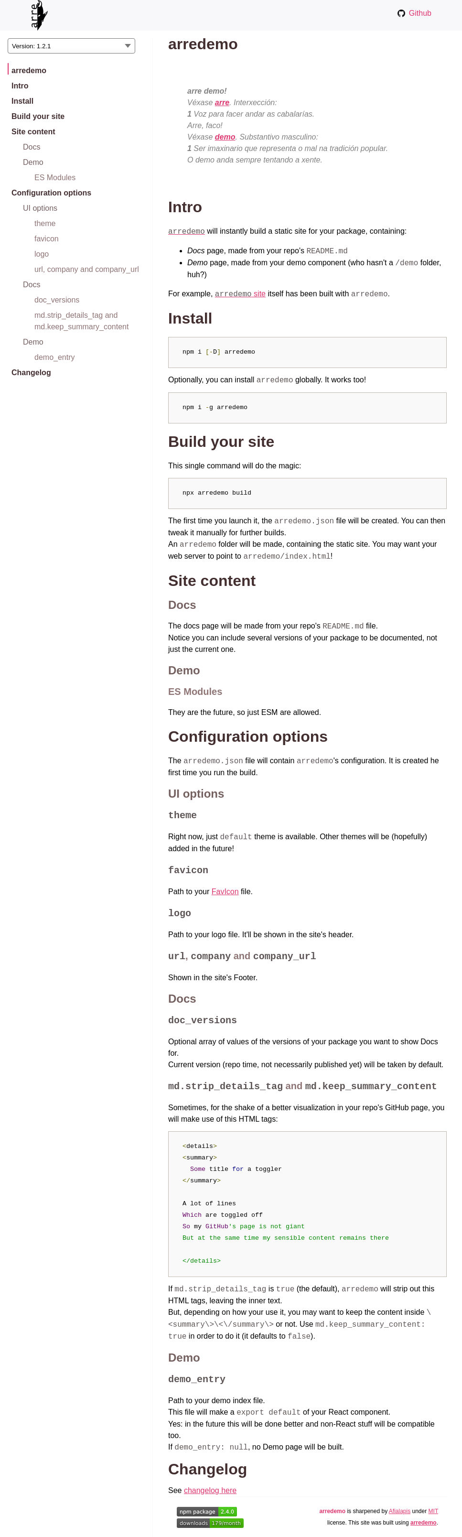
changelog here (210, 1490)
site (240, 294)
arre (222, 102)
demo (225, 137)
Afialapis (399, 1511)
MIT (433, 1511)
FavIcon (225, 892)
